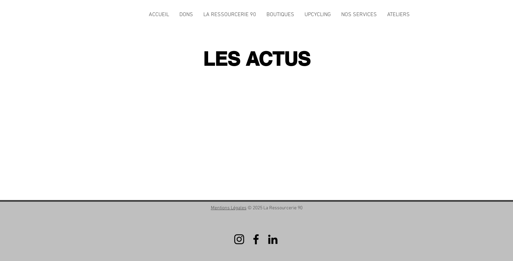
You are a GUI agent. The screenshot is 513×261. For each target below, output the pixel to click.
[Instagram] (239, 239)
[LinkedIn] (272, 239)
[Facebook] (256, 239)
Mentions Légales (229, 208)
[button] (229, 15)
